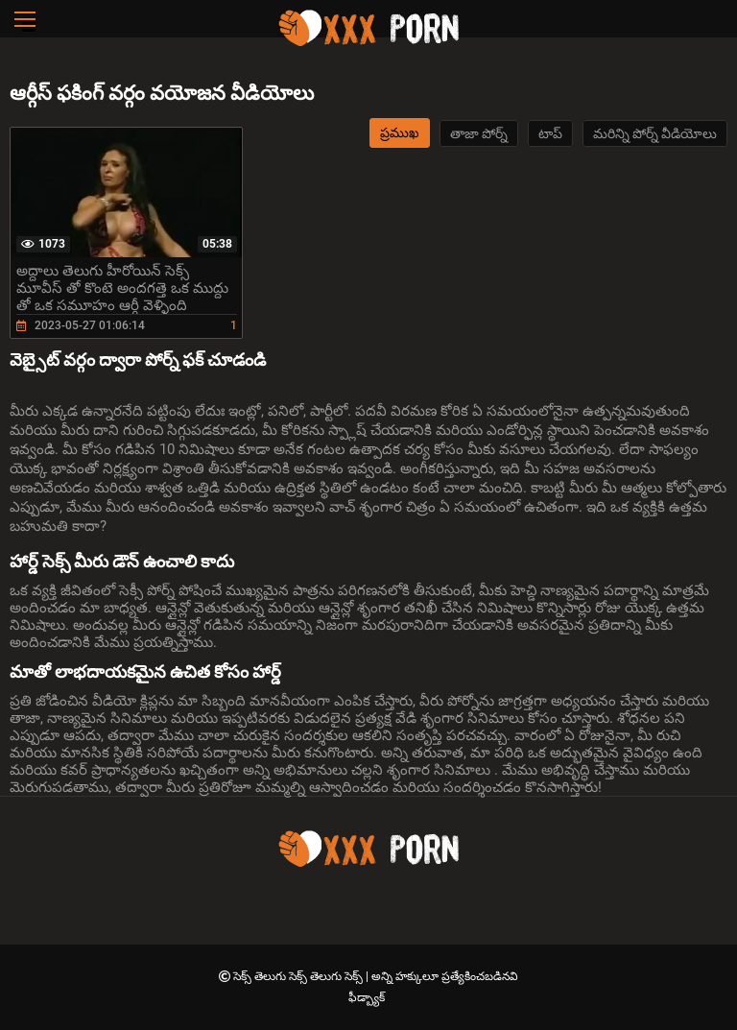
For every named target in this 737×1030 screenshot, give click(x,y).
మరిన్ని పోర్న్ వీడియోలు (655, 133)
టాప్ (550, 133)
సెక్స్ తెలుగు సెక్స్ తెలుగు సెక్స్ (299, 976)
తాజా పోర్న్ (479, 133)
